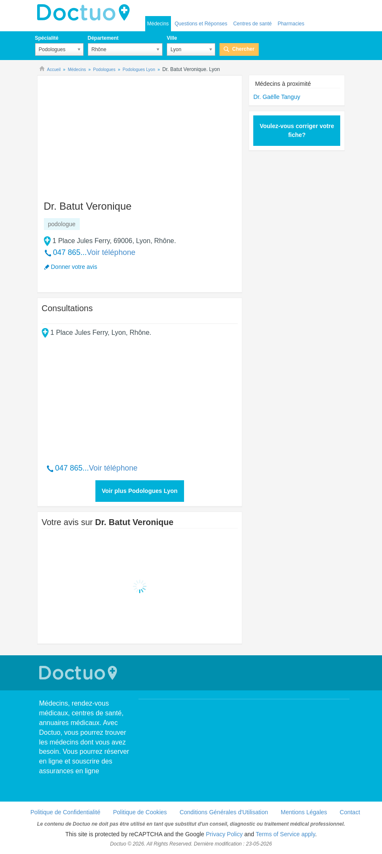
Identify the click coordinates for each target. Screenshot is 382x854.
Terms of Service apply (285, 834)
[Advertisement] (106, 134)
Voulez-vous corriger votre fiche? (297, 130)
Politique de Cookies (140, 812)
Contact (350, 812)
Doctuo (85, 12)
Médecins (158, 24)
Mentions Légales (304, 812)
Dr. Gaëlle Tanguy (276, 96)
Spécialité (47, 38)
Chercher (243, 49)
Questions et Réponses (201, 24)
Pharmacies (291, 24)
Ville (172, 38)
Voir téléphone (111, 252)
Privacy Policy (224, 834)
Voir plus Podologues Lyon (140, 490)
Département (103, 38)
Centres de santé (252, 24)
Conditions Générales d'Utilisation (223, 812)
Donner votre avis (74, 266)
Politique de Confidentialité (65, 812)
